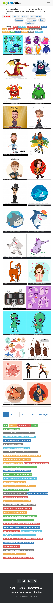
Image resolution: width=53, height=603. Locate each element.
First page (19, 20)
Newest (25, 17)
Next (42, 20)
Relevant (6, 17)
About (13, 588)
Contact (38, 592)
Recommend (36, 17)
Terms (21, 588)
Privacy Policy (34, 588)
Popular (16, 17)
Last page (30, 23)
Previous (31, 20)
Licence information (21, 592)
